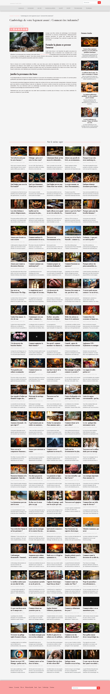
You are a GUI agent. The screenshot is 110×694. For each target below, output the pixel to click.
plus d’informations (44, 54)
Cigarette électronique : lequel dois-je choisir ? (54, 583)
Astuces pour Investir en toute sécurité (18, 238)
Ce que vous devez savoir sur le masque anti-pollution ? (18, 610)
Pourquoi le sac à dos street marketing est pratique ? (89, 160)
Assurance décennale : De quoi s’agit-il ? (18, 424)
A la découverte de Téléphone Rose (52, 291)
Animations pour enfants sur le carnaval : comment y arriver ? (36, 557)
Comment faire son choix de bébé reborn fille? (54, 662)
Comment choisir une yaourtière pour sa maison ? (35, 610)
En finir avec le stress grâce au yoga (35, 503)
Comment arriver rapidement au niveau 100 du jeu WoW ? (55, 451)
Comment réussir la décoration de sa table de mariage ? (90, 557)
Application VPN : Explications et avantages (90, 344)
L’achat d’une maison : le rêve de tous (18, 318)
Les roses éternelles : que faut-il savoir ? (73, 477)
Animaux (21, 8)
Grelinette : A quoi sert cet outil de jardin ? (90, 238)
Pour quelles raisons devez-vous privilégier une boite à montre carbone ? (91, 637)
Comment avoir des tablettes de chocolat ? (72, 636)
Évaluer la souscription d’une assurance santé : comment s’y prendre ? (54, 425)
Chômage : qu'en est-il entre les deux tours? (35, 159)
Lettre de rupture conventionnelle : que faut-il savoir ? (91, 398)
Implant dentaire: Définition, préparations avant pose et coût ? (54, 610)
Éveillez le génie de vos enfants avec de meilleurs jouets (54, 637)
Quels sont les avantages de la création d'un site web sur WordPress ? (36, 531)
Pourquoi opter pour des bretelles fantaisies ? (90, 212)
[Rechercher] (90, 2)
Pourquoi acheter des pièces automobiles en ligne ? (89, 266)
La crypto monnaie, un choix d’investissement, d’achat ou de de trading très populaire (72, 187)
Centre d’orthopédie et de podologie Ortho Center (73, 397)
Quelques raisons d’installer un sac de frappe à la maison (73, 663)
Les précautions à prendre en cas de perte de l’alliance (37, 584)
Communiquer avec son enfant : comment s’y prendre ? (36, 319)
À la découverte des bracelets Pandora (17, 344)
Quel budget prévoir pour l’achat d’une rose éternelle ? (55, 186)
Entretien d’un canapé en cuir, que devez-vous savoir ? (72, 292)
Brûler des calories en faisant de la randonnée (72, 318)
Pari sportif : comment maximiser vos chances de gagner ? (54, 345)
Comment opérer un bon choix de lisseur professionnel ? (36, 663)
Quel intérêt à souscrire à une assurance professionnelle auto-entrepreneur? (54, 532)
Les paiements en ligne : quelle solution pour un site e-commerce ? (54, 478)
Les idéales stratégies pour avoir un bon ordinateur (37, 636)
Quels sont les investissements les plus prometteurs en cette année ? (72, 452)
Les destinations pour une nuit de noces (18, 503)
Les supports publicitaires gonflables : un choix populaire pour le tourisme (90, 96)
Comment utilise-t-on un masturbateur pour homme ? (90, 610)
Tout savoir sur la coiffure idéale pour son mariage (90, 450)
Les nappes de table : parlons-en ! (89, 371)
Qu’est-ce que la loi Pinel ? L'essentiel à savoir (73, 212)
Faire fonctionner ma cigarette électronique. (72, 530)
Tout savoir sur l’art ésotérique (53, 397)
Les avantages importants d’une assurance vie (90, 477)
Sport (68, 8)
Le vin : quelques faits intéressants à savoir (89, 424)
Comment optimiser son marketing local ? (36, 265)
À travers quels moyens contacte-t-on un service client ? (90, 292)
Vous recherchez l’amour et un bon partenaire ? (19, 530)
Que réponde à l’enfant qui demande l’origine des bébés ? (19, 398)
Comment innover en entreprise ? (35, 371)
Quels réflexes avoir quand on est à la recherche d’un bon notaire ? (55, 213)
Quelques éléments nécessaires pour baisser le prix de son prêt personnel (91, 186)
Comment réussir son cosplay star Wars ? (71, 583)
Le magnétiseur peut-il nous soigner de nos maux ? (36, 292)
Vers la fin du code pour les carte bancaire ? (18, 159)
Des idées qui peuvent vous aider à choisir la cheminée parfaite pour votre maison (36, 479)
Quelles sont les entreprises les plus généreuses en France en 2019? (36, 214)
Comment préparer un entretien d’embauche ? (54, 265)
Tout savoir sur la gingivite (73, 502)
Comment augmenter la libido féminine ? (36, 344)
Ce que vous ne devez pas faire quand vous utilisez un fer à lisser (91, 663)
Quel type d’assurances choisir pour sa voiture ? (36, 185)
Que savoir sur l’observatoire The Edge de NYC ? (18, 292)
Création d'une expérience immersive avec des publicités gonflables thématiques (89, 50)
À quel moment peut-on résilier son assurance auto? (36, 425)
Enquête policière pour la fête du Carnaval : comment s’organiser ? (72, 557)
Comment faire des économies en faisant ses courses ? (90, 319)
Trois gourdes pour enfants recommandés (17, 371)
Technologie (78, 8)
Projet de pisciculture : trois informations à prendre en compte (90, 584)
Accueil (11, 16)
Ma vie (39, 8)
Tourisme (89, 8)
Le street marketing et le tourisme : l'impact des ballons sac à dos (90, 120)
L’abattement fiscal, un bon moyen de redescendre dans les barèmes (55, 160)
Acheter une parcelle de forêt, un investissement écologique (72, 160)
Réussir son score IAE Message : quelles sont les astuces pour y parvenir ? (18, 663)
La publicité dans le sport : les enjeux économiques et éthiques (90, 73)
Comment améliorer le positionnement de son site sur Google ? (37, 239)
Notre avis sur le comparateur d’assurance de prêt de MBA (18, 451)
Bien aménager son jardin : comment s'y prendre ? (73, 371)
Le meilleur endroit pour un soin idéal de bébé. (18, 583)
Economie (31, 8)
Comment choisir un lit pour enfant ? (72, 424)
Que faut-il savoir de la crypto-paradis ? (54, 371)
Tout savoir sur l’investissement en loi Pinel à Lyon (53, 239)
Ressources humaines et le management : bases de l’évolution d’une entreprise (19, 479)
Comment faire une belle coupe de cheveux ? (90, 503)
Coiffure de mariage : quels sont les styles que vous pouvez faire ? (55, 504)
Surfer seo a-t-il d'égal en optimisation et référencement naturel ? (54, 557)
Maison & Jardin (50, 8)
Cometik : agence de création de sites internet (72, 344)
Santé (61, 8)
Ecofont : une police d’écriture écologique (53, 318)
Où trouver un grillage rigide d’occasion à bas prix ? (19, 637)
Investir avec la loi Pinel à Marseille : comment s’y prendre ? (73, 239)
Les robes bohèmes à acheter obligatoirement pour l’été (18, 213)
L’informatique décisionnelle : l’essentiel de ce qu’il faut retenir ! (18, 557)
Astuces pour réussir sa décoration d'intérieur (18, 265)
